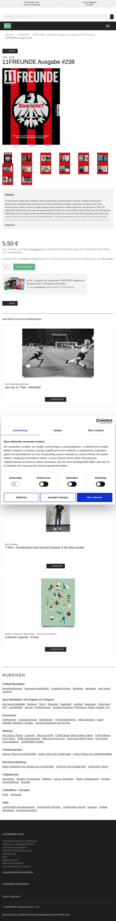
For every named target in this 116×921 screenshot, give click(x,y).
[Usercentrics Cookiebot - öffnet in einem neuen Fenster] (98, 421)
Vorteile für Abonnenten (18, 844)
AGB (4, 857)
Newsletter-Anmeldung (17, 850)
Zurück (10, 51)
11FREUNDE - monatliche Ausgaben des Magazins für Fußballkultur (63, 35)
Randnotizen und (31, 2)
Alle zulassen (94, 497)
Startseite (9, 35)
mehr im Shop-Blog (32, 5)
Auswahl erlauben (58, 497)
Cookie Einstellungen (16, 866)
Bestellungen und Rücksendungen (29, 915)
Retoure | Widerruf (14, 847)
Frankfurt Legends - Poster (22, 637)
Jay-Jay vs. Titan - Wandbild (23, 387)
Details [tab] (58, 430)
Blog (5, 915)
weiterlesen (10, 225)
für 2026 (89, 5)
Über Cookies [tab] (96, 430)
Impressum (9, 854)
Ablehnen (21, 497)
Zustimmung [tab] (20, 430)
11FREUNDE (23, 35)
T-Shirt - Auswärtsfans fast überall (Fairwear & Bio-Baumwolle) (44, 547)
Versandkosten (36, 249)
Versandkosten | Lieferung (19, 841)
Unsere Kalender (89, 2)
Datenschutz (10, 860)
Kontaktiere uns (60, 915)
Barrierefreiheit (13, 863)
